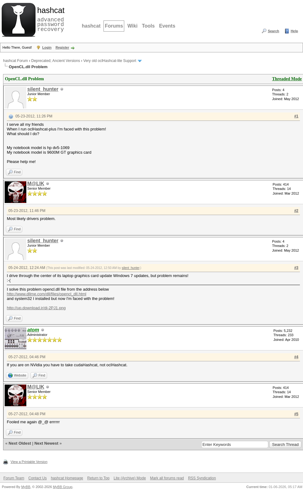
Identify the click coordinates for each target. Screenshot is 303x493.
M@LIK (35, 183)
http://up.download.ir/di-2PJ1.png (36, 308)
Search (273, 31)
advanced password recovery (49, 19)
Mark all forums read (167, 478)
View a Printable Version (29, 462)
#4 (296, 357)
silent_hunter (42, 89)
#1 (296, 116)
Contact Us (37, 478)
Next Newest (46, 443)
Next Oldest (20, 443)
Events (167, 26)
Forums (114, 26)
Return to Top (98, 478)
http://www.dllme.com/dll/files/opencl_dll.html (46, 294)
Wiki (132, 26)
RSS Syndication (202, 478)
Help (294, 31)
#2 (296, 211)
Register (62, 47)
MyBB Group (62, 487)
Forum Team (13, 478)
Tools (148, 26)
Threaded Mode (287, 79)
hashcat (91, 26)
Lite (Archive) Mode (130, 478)
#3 (296, 268)
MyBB (25, 487)
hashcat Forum (15, 61)
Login (46, 47)
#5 (296, 414)
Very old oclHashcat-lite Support (109, 61)
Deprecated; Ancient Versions (55, 61)
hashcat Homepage (67, 478)
